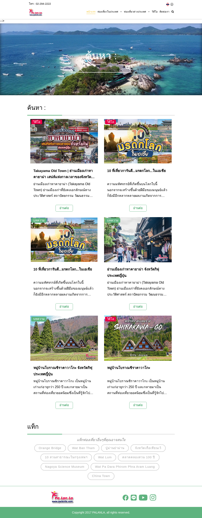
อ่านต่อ (64, 208)
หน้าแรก (90, 11)
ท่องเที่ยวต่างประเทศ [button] (137, 11)
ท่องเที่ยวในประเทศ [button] (110, 11)
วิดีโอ (155, 11)
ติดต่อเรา (164, 11)
